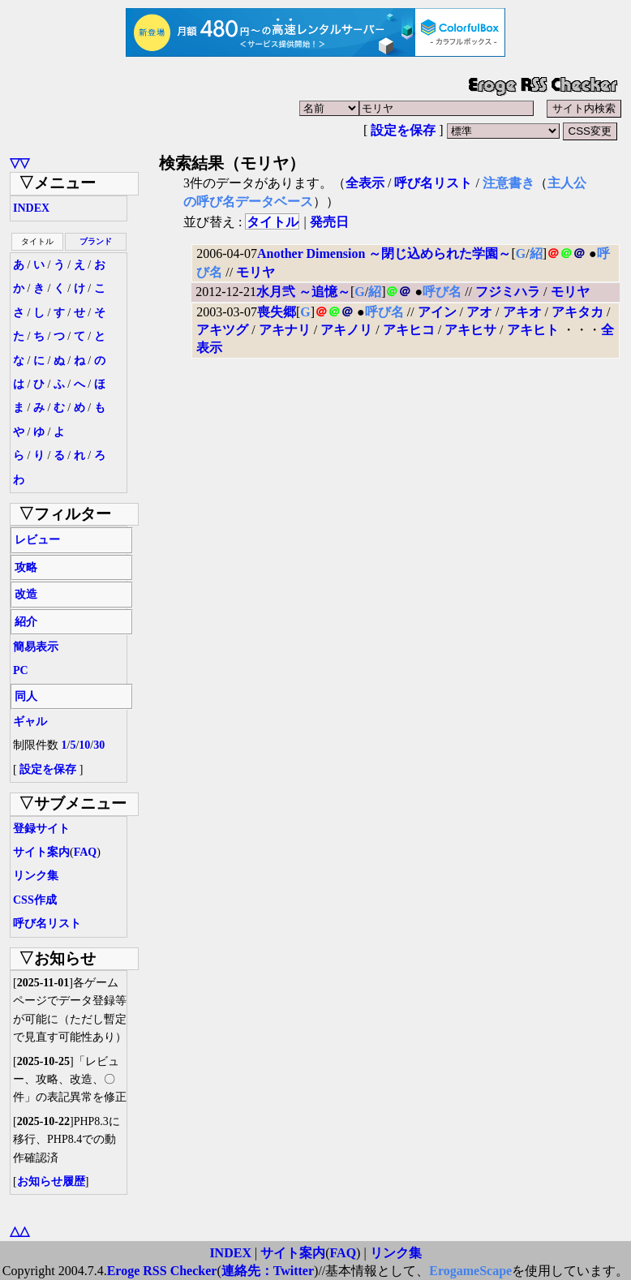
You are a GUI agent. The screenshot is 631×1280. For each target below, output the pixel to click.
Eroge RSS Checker (162, 1271)
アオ (479, 312)
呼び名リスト (47, 923)
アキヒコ (409, 330)
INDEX (31, 208)
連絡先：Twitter (267, 1271)
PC (20, 670)
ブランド (95, 241)
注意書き (508, 183)
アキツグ (222, 330)
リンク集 (35, 876)
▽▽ (19, 163)
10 (84, 745)
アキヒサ (470, 330)
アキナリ (285, 330)
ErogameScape (470, 1271)
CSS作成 (35, 900)
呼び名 (442, 292)
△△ (19, 1231)
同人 (26, 696)
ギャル (30, 721)
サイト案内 (41, 852)
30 (99, 745)
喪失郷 (276, 312)
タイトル (272, 222)
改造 (26, 594)
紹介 (26, 622)
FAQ (85, 852)
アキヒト (533, 330)
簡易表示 (35, 647)
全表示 (365, 183)
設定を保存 (403, 130)
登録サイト (41, 829)
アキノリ (346, 330)
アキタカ (577, 312)
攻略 (26, 567)
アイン (437, 312)
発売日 (329, 222)
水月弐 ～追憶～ (303, 292)
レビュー (37, 540)
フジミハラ (507, 292)
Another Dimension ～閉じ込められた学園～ (384, 253)
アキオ (522, 312)
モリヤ (255, 272)
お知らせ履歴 (51, 1181)
